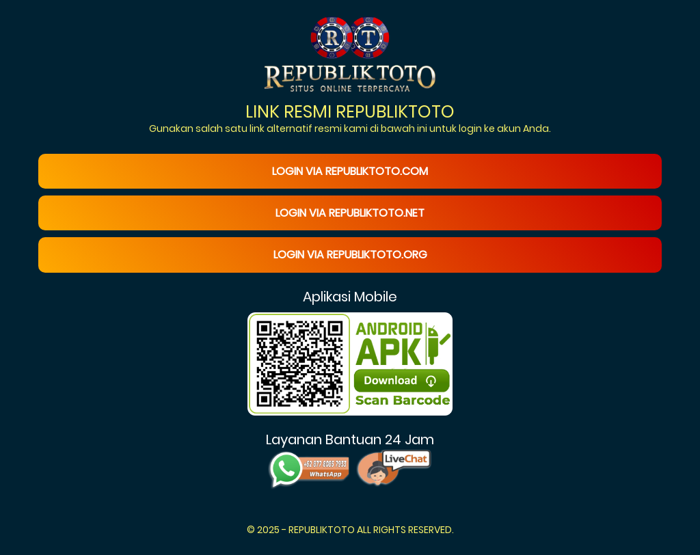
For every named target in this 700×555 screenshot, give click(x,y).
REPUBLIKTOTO (321, 530)
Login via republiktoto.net (350, 213)
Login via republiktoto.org (350, 254)
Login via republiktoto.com (350, 171)
